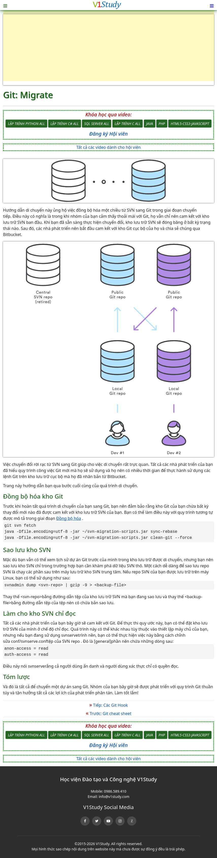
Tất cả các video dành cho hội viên (108, 147)
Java (149, 123)
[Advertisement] (108, 49)
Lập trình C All (128, 123)
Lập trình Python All (26, 123)
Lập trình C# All (65, 123)
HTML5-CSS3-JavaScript (190, 123)
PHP (162, 123)
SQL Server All (96, 123)
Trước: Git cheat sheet (108, 713)
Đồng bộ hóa (68, 518)
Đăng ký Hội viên (108, 133)
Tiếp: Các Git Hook (108, 705)
